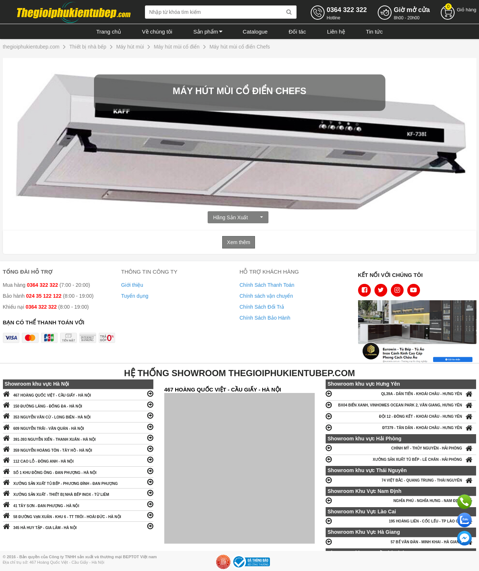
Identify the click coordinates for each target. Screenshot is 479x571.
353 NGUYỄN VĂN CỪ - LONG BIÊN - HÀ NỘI (78, 415)
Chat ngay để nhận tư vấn (464, 538)
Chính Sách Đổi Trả (262, 307)
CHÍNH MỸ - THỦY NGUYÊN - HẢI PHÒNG (401, 448)
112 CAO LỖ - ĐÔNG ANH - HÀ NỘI (78, 459)
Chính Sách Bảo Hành (265, 318)
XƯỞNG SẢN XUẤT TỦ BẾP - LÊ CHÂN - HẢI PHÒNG (401, 459)
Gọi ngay (464, 501)
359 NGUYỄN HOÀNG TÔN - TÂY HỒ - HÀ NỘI (78, 448)
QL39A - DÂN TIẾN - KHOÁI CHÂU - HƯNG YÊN (401, 393)
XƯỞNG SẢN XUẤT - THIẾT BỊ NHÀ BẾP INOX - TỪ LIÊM (78, 493)
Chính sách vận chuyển (266, 296)
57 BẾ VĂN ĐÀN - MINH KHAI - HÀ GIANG (401, 541)
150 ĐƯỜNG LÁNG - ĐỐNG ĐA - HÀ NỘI (78, 404)
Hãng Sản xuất (238, 217)
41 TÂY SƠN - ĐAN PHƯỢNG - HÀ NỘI (78, 504)
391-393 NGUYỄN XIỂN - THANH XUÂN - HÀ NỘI (78, 437)
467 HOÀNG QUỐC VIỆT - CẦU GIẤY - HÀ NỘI (78, 393)
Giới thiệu (132, 285)
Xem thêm (238, 242)
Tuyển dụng (135, 296)
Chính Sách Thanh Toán (267, 285)
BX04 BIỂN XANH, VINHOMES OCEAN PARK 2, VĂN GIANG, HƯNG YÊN (401, 405)
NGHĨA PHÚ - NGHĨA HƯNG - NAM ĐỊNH (401, 500)
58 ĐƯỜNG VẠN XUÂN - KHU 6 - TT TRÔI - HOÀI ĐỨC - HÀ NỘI (78, 515)
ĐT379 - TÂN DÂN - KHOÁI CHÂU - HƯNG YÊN (401, 427)
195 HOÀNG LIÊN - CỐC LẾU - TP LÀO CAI (401, 521)
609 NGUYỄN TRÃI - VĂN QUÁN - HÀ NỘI (78, 427)
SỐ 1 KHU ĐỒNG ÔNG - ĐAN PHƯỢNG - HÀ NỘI (78, 471)
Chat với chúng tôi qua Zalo (464, 520)
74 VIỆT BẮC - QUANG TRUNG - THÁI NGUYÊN (401, 480)
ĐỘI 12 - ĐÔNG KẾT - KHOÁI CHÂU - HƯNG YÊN (401, 416)
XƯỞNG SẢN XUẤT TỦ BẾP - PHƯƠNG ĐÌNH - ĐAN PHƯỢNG (78, 482)
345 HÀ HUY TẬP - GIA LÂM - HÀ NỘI (78, 526)
